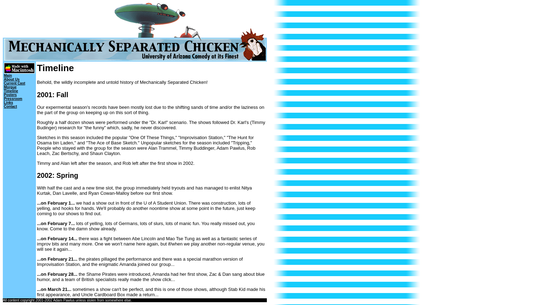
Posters (10, 95)
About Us (11, 79)
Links (8, 103)
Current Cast (14, 83)
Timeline (11, 91)
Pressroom (13, 99)
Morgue (10, 87)
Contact (10, 106)
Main (8, 75)
